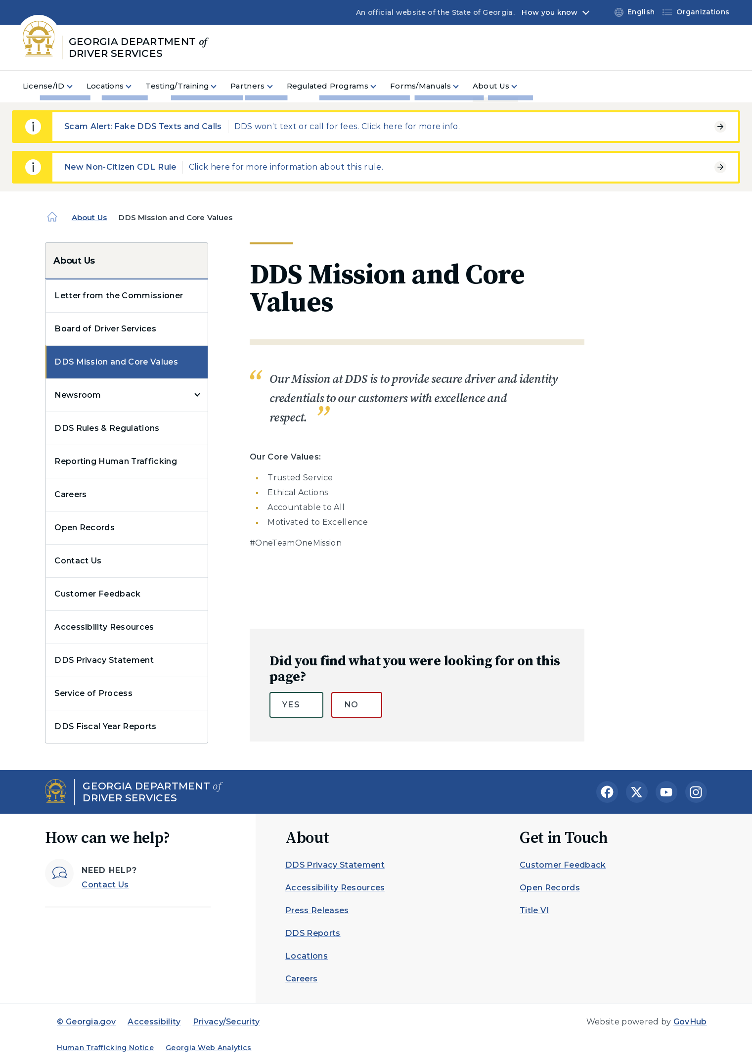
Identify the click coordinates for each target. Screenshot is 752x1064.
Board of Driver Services (105, 328)
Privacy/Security (226, 1021)
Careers (70, 494)
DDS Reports (313, 933)
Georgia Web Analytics (209, 1047)
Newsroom (77, 395)
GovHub (690, 1021)
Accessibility (154, 1021)
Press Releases (317, 910)
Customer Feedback (97, 594)
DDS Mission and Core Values (116, 362)
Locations (306, 956)
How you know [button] (549, 12)
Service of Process (93, 693)
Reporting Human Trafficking (115, 461)
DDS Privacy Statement (104, 660)
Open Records (84, 527)
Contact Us (77, 560)
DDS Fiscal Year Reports (105, 726)
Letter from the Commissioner (118, 295)
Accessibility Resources (104, 627)
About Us (89, 217)
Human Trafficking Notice (105, 1047)
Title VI (534, 910)
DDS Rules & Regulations (106, 428)
